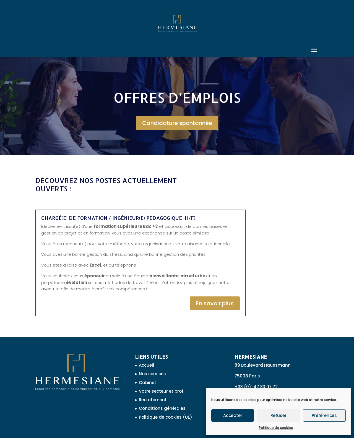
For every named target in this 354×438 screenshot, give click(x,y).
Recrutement (153, 400)
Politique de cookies (276, 427)
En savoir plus (215, 303)
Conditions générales (162, 408)
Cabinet (147, 382)
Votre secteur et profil (162, 391)
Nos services (152, 374)
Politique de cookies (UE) (165, 417)
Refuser (278, 415)
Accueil (146, 365)
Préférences (324, 415)
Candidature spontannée (177, 123)
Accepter (232, 415)
